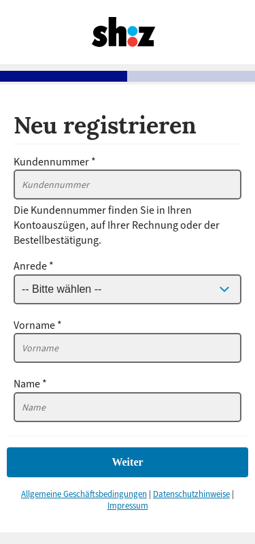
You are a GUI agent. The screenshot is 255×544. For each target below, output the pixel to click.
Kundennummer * (55, 162)
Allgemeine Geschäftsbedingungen (84, 494)
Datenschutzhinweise (191, 494)
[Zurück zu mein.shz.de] (124, 51)
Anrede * (34, 266)
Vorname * (38, 325)
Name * (30, 384)
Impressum (127, 506)
